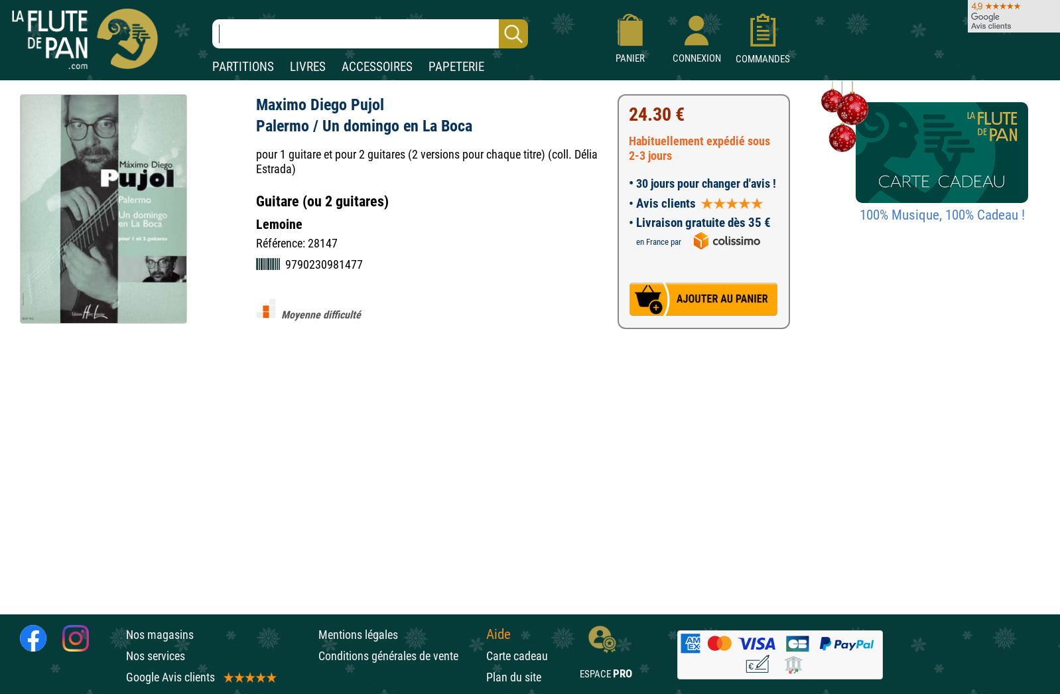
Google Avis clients (200, 677)
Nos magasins (160, 635)
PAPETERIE (456, 66)
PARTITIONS (243, 66)
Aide (498, 634)
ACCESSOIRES (377, 66)
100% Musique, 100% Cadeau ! (942, 215)
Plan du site (513, 677)
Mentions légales (358, 635)
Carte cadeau (517, 656)
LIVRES (308, 66)
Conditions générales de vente (399, 656)
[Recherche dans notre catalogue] (370, 33)
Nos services (155, 656)
